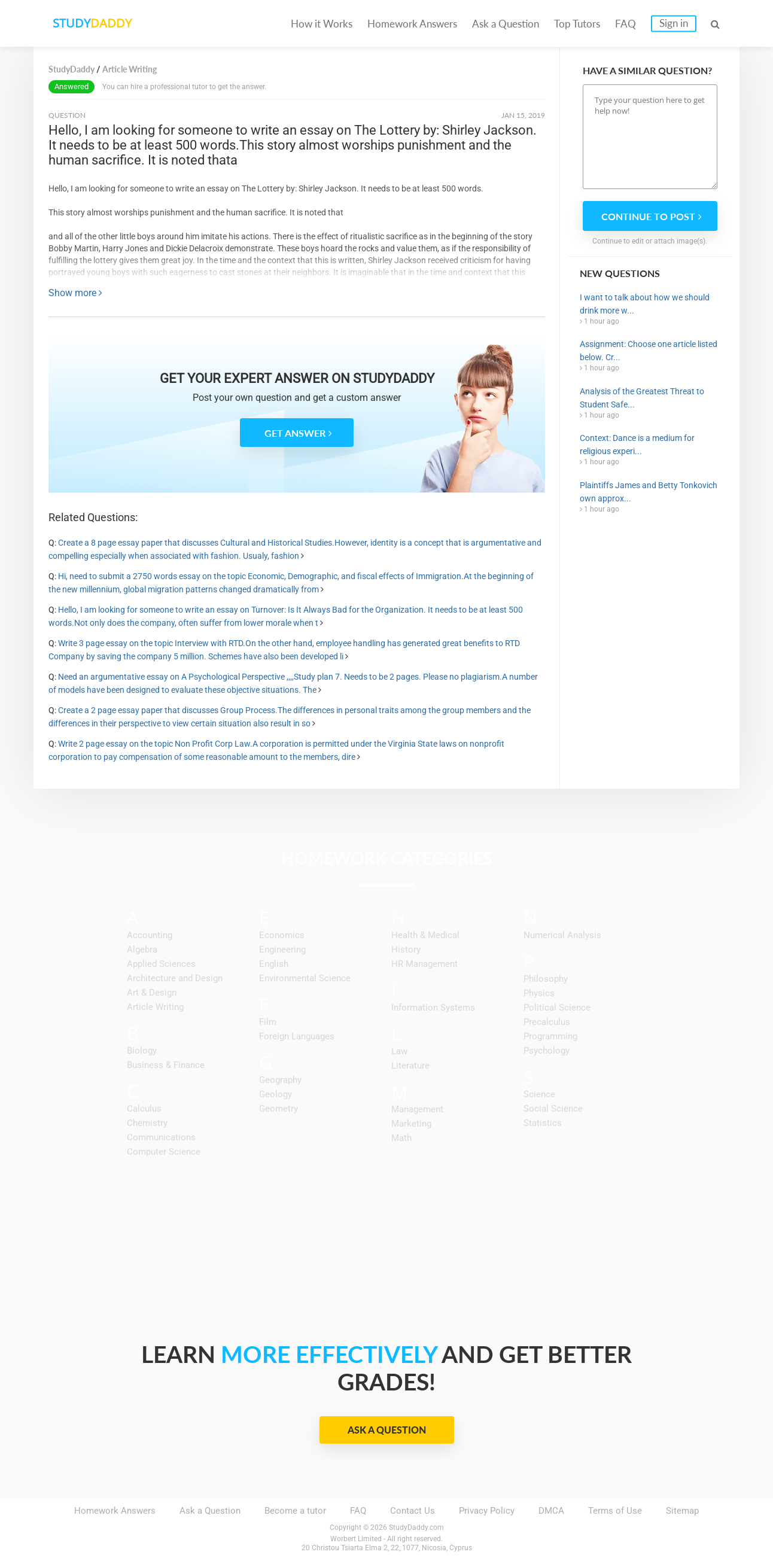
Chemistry (147, 1123)
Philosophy (546, 978)
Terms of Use (615, 1510)
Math (401, 1138)
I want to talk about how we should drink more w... (645, 304)
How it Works (321, 23)
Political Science (557, 1007)
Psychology (547, 1050)
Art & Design (151, 992)
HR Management (424, 963)
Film (267, 1022)
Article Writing (155, 1007)
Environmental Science (305, 978)
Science (539, 1094)
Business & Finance (166, 1065)
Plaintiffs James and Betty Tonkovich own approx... (648, 491)
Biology (142, 1050)
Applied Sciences (161, 963)
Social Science (553, 1108)
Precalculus (547, 1022)
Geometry (278, 1108)
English (273, 963)
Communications (161, 1137)
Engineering (282, 949)
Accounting (149, 935)
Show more (75, 293)
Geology (275, 1094)
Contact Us (412, 1510)
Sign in (673, 23)
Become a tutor (295, 1510)
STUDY (96, 24)
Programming (550, 1036)
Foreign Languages (296, 1036)
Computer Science (163, 1151)
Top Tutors (577, 23)
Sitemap (682, 1510)
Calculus (144, 1108)
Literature (410, 1065)
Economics (282, 935)
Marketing (411, 1123)
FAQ (625, 23)
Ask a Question (505, 23)
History (406, 949)
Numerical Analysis (562, 935)
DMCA (551, 1510)
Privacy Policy (487, 1510)
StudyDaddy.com (416, 1527)
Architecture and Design (175, 978)
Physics (539, 993)
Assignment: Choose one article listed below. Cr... (648, 350)
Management (417, 1109)
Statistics (543, 1123)
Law (399, 1051)
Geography (280, 1080)
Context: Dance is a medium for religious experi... (637, 444)
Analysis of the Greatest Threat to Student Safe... (642, 398)
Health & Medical (425, 935)
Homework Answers (412, 23)
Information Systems (433, 1007)
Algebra (142, 949)
